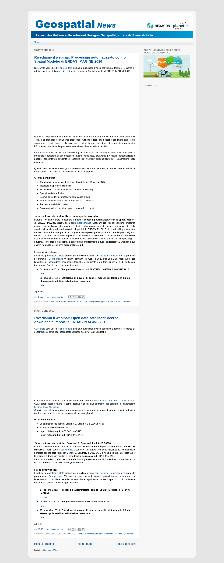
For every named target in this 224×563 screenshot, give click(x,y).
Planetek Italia (65, 68)
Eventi (79, 534)
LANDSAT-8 (128, 400)
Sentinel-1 (102, 400)
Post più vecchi (126, 543)
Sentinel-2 (114, 400)
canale (41, 68)
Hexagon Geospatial (109, 255)
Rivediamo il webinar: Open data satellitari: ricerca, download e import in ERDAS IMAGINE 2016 (76, 320)
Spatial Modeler (46, 152)
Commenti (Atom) (51, 550)
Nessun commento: (55, 297)
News (37, 42)
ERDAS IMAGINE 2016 (46, 407)
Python (111, 301)
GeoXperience (55, 258)
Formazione (82, 301)
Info (41, 273)
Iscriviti (43, 497)
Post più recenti (44, 543)
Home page (85, 543)
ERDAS (54, 301)
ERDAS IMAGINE (67, 301)
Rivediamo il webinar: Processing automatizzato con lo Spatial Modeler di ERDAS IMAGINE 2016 (80, 59)
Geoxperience (84, 223)
